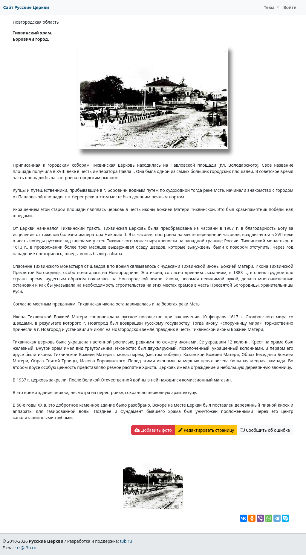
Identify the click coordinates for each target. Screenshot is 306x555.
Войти (289, 7)
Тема (270, 7)
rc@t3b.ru (26, 548)
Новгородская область (36, 22)
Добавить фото (153, 430)
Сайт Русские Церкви (26, 7)
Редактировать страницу (206, 430)
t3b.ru (126, 541)
